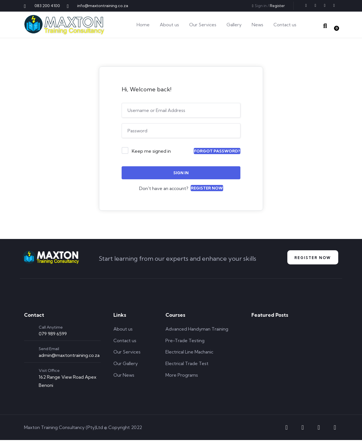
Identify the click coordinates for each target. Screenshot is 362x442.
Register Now (207, 188)
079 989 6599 (53, 335)
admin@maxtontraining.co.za (69, 357)
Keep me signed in (151, 151)
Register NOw (310, 258)
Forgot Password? (217, 151)
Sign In (181, 172)
